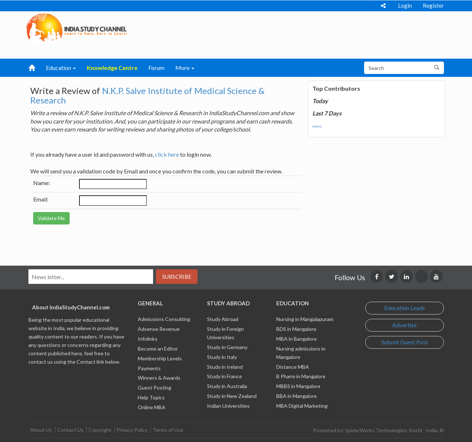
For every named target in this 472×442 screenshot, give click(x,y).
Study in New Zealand (232, 396)
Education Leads (404, 307)
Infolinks (147, 339)
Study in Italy (222, 357)
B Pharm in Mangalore (300, 376)
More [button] (184, 67)
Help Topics (151, 397)
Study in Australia (227, 386)
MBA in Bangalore (296, 339)
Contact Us (70, 430)
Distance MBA (292, 367)
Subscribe (176, 276)
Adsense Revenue (159, 329)
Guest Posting (154, 387)
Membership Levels (160, 358)
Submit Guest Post (404, 342)
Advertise (404, 324)
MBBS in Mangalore (298, 386)
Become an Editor (158, 348)
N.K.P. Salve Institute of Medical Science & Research (147, 95)
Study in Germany (227, 347)
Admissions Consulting (164, 319)
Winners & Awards (159, 378)
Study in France (224, 376)
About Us (41, 430)
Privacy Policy (132, 430)
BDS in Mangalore (296, 329)
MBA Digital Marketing (302, 406)
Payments (149, 368)
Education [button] (61, 67)
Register (433, 5)
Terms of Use (168, 430)
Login (405, 5)
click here (167, 154)
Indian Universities (228, 406)
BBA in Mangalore (296, 396)
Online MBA (151, 407)
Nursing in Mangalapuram (304, 319)
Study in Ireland (225, 367)
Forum (156, 67)
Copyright (100, 430)
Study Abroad (222, 319)
